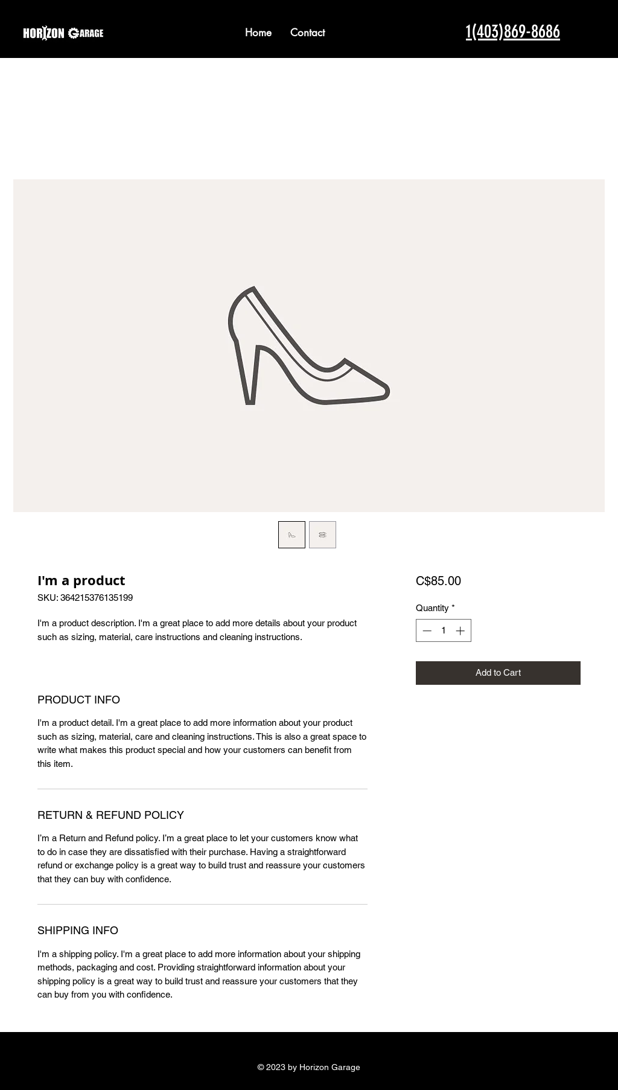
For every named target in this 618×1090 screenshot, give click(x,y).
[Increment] (461, 631)
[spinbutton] (443, 631)
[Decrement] (426, 631)
